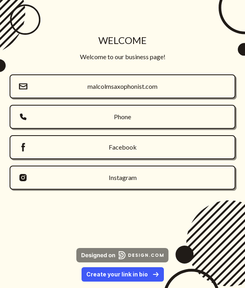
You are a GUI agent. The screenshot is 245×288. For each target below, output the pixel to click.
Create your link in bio (122, 274)
